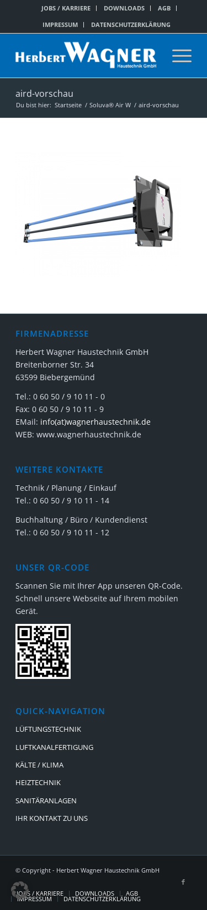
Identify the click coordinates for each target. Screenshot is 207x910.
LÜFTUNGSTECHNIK (48, 729)
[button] (20, 890)
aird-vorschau (44, 93)
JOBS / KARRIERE (66, 8)
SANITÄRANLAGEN (46, 800)
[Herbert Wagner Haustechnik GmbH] (85, 56)
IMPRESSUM (60, 24)
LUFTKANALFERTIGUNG (54, 747)
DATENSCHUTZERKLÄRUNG (131, 24)
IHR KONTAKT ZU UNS (51, 818)
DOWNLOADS (124, 8)
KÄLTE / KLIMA (39, 765)
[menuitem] (66, 8)
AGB (164, 8)
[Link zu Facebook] (183, 882)
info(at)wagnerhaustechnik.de (95, 421)
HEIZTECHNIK (38, 782)
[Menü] (176, 56)
